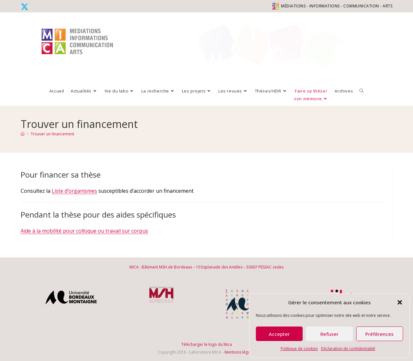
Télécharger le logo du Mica (206, 344)
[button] (400, 302)
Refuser (329, 334)
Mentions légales (240, 352)
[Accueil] (23, 134)
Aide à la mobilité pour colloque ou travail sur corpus (84, 230)
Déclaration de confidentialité (348, 348)
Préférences (379, 334)
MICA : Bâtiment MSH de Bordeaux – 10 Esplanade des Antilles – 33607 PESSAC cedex (206, 267)
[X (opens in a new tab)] (25, 7)
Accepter (279, 334)
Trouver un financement (52, 134)
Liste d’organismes (74, 190)
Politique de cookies (299, 348)
